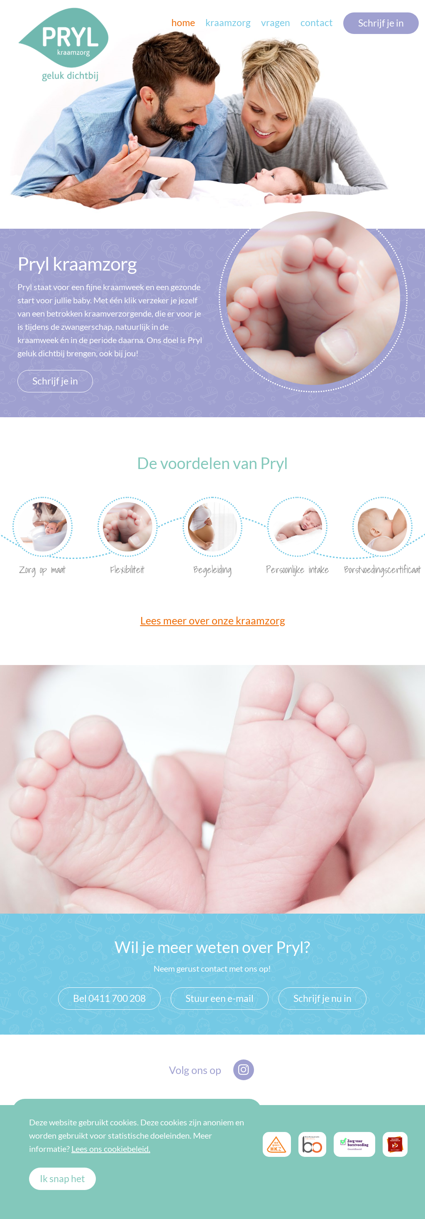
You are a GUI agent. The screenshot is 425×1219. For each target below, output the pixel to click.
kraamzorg (228, 23)
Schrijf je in (381, 23)
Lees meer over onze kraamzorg (212, 620)
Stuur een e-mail (220, 998)
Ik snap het (62, 1178)
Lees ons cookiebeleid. (110, 1149)
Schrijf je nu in (322, 998)
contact (316, 23)
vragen (275, 23)
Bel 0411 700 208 (109, 998)
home (183, 23)
